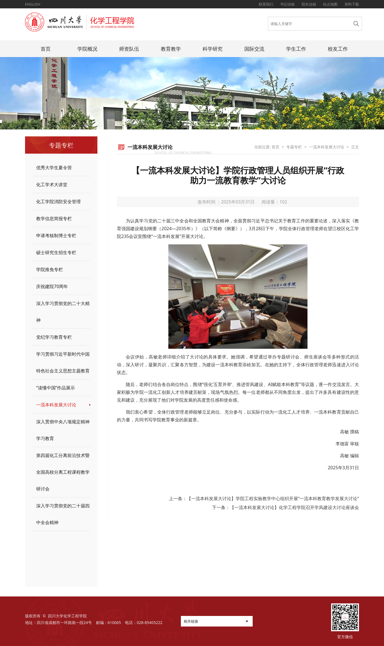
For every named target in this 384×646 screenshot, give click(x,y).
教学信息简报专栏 (54, 218)
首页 (46, 48)
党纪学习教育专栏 (54, 337)
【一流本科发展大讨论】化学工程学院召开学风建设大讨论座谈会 (294, 507)
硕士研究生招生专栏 (56, 252)
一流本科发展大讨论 (56, 405)
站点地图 (330, 4)
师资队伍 (129, 48)
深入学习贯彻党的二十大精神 (63, 311)
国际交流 (254, 48)
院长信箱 (309, 4)
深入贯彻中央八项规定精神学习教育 (63, 430)
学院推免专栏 (49, 269)
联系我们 (266, 4)
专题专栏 (294, 146)
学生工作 (296, 48)
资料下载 (351, 4)
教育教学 (171, 48)
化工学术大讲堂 (51, 184)
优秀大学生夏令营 (54, 167)
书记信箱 (287, 4)
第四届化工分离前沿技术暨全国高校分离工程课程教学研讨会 (63, 472)
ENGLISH (32, 4)
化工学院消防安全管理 (58, 201)
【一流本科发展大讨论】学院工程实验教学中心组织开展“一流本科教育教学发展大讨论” (273, 498)
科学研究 (213, 48)
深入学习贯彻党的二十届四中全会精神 (63, 514)
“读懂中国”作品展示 (55, 388)
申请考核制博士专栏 (56, 235)
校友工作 (338, 48)
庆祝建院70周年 (52, 286)
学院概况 (87, 48)
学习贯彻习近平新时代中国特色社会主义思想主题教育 (63, 362)
